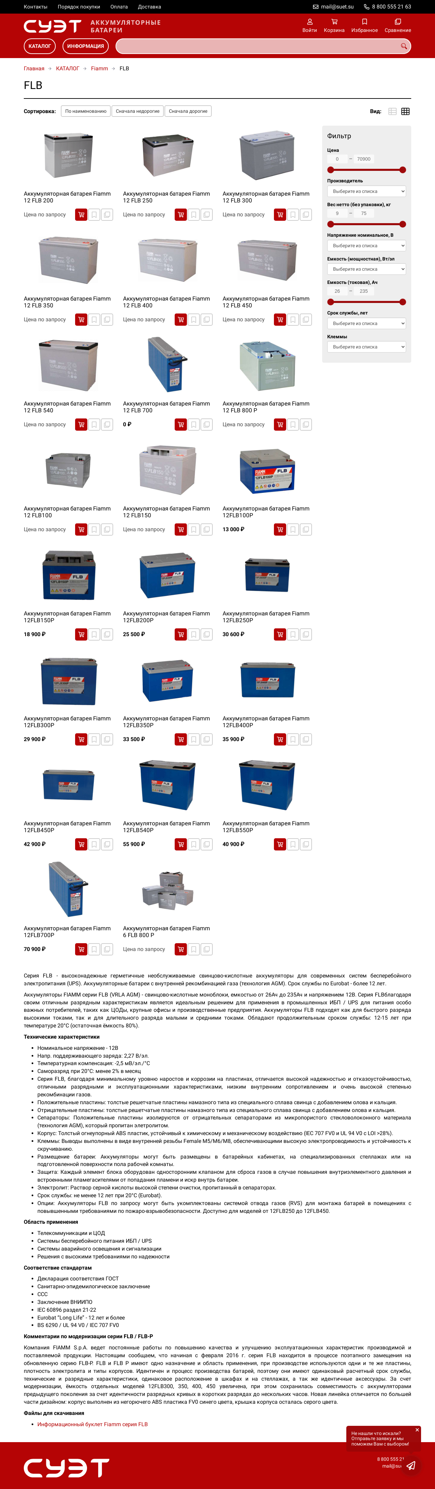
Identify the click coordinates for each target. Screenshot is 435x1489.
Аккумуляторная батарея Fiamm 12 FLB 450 (266, 302)
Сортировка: (40, 111)
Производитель (345, 180)
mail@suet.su (337, 6)
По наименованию (85, 111)
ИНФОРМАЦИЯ (85, 46)
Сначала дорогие (188, 111)
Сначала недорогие (137, 111)
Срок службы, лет (347, 313)
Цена (333, 150)
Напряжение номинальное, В (360, 235)
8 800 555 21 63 (391, 6)
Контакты (36, 7)
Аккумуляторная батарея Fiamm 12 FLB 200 (67, 197)
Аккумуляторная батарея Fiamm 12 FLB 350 (67, 302)
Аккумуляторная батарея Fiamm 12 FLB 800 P (266, 407)
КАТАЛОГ (40, 46)
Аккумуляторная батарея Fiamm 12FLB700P (67, 931)
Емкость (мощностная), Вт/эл (361, 259)
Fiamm (99, 68)
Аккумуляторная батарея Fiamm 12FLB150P (67, 617)
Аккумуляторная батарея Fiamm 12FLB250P (266, 617)
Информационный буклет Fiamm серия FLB (92, 1424)
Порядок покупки (79, 7)
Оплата (119, 7)
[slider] (330, 169)
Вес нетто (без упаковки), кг (359, 204)
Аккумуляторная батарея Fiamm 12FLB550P (266, 826)
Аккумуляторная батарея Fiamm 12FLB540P (166, 826)
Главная (34, 68)
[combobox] (263, 46)
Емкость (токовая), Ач (352, 282)
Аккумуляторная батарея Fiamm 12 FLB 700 (166, 407)
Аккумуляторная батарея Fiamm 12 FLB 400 (166, 302)
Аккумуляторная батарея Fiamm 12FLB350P (166, 722)
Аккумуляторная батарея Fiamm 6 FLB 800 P (166, 931)
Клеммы (337, 336)
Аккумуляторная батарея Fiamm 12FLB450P (67, 826)
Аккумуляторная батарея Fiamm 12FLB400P (266, 722)
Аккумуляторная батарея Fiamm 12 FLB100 (67, 512)
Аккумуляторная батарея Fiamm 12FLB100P (266, 512)
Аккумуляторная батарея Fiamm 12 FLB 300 (266, 197)
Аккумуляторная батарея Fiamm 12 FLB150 (166, 512)
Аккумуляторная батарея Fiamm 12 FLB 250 (166, 197)
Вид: (376, 111)
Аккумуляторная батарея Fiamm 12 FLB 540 (67, 407)
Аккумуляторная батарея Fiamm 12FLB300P (67, 722)
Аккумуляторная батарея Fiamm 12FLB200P (166, 617)
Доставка (149, 7)
